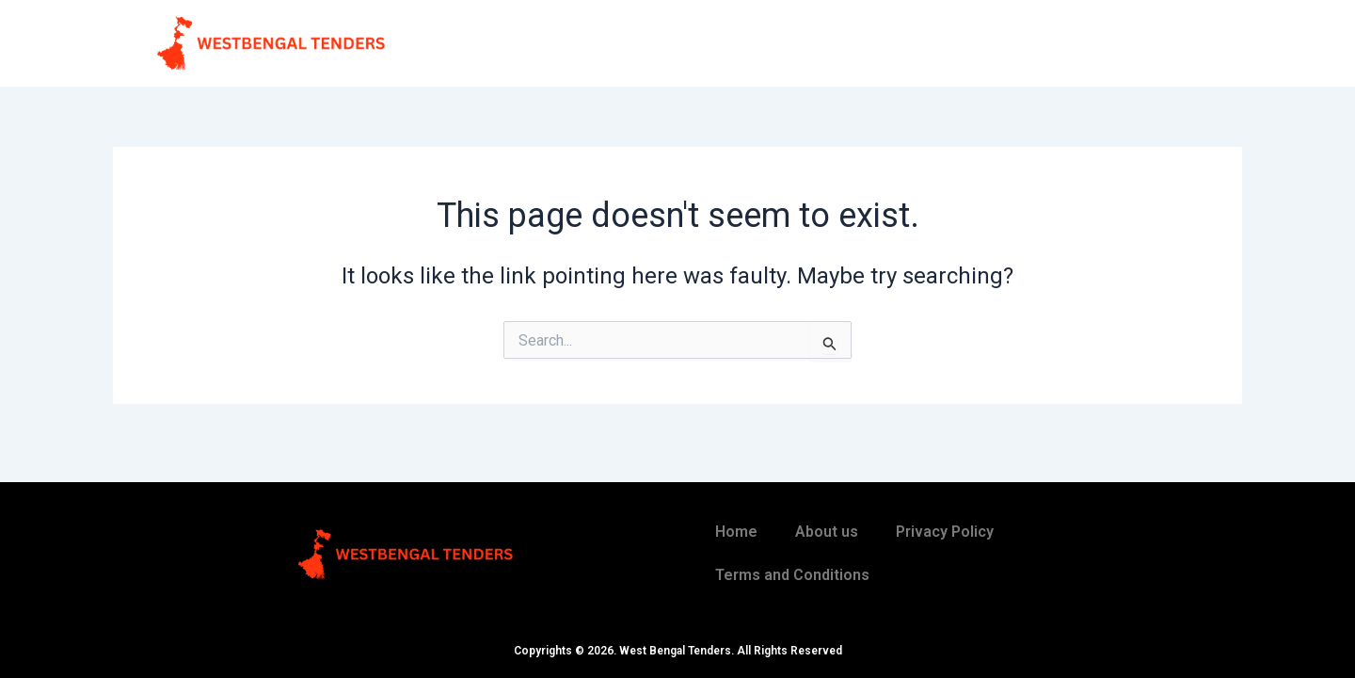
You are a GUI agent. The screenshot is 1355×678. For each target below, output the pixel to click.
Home (736, 532)
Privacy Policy (945, 532)
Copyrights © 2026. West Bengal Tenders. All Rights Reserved (678, 650)
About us (826, 532)
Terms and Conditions (792, 575)
